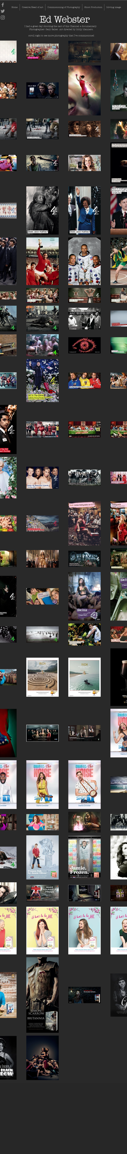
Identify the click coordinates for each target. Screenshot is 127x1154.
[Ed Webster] (64, 20)
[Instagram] (2, 17)
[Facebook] (2, 5)
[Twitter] (2, 11)
